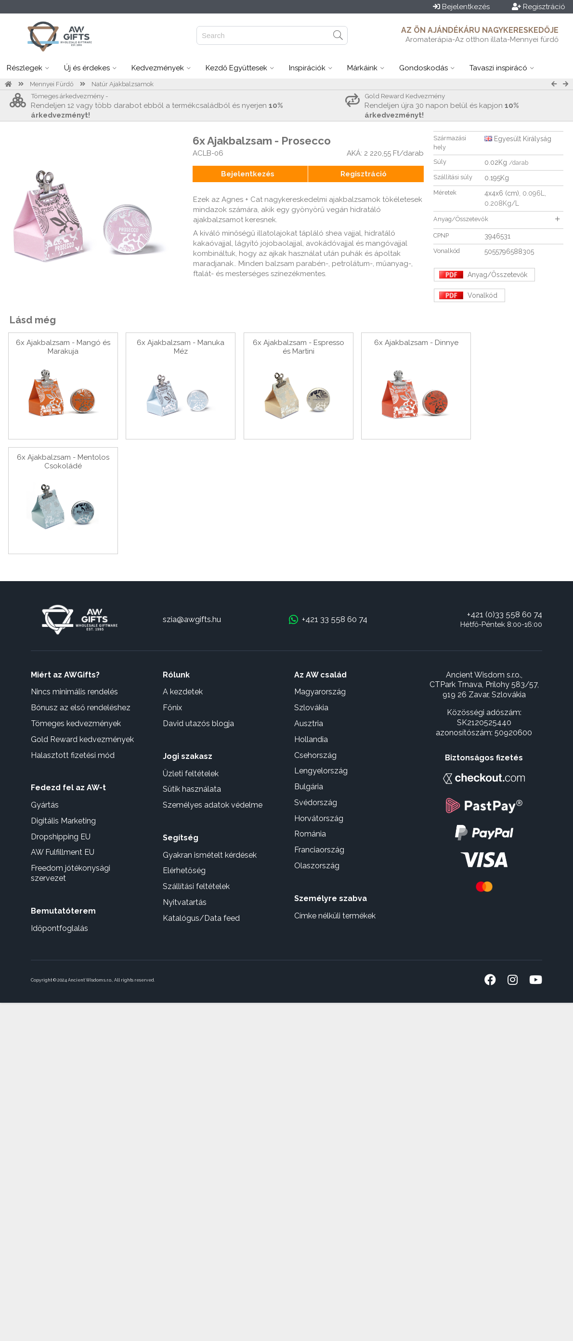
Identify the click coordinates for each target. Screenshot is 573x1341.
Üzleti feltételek (191, 773)
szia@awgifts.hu (192, 619)
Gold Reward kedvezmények (82, 739)
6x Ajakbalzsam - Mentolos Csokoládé (63, 461)
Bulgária (308, 786)
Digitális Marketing (63, 820)
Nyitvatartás (185, 902)
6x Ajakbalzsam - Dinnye (416, 342)
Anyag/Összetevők (496, 219)
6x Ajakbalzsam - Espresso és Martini (298, 347)
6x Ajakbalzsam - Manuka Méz (180, 347)
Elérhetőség (184, 870)
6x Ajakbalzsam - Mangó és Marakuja (63, 347)
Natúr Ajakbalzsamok (122, 84)
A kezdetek (183, 691)
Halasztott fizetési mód (73, 755)
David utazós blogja (198, 723)
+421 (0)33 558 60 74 (504, 614)
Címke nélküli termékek (335, 915)
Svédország (315, 802)
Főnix (172, 707)
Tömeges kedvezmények (76, 723)
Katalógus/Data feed (201, 918)
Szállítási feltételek (196, 886)
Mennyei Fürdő (52, 84)
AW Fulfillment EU (62, 852)
